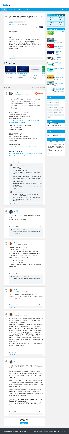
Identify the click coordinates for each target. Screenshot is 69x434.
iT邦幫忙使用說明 (61, 431)
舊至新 (33, 87)
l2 (24, 22)
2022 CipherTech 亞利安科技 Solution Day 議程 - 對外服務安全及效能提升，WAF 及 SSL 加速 (59, 46)
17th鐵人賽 (50, 104)
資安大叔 (16, 211)
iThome (27, 431)
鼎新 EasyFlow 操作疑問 (53, 123)
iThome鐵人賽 (58, 15)
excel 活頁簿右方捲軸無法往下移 (54, 125)
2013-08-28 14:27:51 (26, 276)
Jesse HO (16, 92)
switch (15, 22)
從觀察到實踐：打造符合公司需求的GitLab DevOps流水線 (59, 69)
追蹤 (29, 56)
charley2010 (17, 314)
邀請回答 (23, 56)
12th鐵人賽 (56, 104)
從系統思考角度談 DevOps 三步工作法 (58, 63)
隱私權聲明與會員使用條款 (50, 431)
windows (56, 112)
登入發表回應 (12, 203)
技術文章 (10, 9)
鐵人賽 (55, 107)
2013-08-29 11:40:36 (24, 291)
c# (48, 114)
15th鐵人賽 (50, 100)
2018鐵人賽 (55, 109)
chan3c (15, 289)
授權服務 (36, 431)
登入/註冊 (64, 9)
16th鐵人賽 (56, 100)
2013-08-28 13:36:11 (24, 212)
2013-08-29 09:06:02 (26, 165)
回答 (11, 56)
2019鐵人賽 (60, 107)
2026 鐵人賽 (25, 9)
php (60, 112)
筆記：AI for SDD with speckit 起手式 (55, 154)
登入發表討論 (12, 58)
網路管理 (11, 22)
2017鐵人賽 (50, 112)
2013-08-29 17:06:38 (24, 315)
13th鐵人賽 (50, 102)
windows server (57, 114)
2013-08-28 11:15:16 (16, 24)
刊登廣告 (31, 431)
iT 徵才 (14, 9)
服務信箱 (41, 431)
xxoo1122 (15, 192)
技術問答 (4, 9)
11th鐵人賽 (50, 107)
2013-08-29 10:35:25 (28, 192)
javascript (50, 109)
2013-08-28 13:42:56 (26, 229)
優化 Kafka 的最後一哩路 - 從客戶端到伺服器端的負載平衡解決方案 (59, 32)
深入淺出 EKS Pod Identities (57, 52)
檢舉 (40, 56)
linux (51, 114)
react (49, 117)
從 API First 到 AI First (58, 57)
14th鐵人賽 (56, 102)
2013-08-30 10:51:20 (25, 363)
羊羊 (10, 24)
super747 (16, 361)
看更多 (63, 29)
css (62, 114)
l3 (22, 22)
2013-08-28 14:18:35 (24, 244)
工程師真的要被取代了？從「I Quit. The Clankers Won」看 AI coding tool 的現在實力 (56, 152)
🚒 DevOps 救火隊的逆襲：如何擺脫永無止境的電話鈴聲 (59, 76)
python (61, 109)
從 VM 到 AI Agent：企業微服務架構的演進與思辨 (59, 89)
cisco (19, 22)
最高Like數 (42, 87)
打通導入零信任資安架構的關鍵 (59, 39)
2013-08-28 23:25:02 (24, 94)
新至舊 (37, 87)
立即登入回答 (24, 423)
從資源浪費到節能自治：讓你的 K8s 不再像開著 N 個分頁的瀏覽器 (59, 82)
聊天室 (19, 9)
